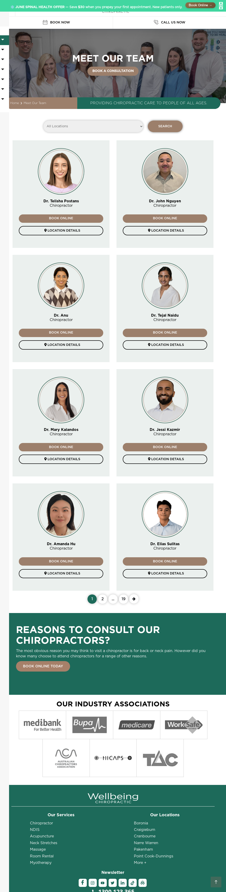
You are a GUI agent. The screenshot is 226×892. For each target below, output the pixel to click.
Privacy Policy (188, 877)
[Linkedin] (123, 839)
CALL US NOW (169, 23)
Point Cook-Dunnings (153, 812)
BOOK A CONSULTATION (113, 71)
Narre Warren (146, 799)
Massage (38, 805)
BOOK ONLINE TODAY (43, 668)
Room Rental (42, 812)
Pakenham (143, 805)
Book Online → (200, 5)
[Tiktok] (133, 839)
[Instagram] (93, 839)
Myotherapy (41, 818)
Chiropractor (41, 779)
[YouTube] (103, 839)
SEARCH (165, 126)
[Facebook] (83, 839)
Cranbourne (144, 792)
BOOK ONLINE (61, 218)
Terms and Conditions (114, 882)
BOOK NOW (56, 23)
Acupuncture (42, 792)
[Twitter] (113, 839)
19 (123, 600)
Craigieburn (144, 785)
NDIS (34, 785)
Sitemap (141, 882)
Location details (61, 231)
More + (140, 818)
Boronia (141, 779)
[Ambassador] (143, 839)
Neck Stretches (43, 799)
